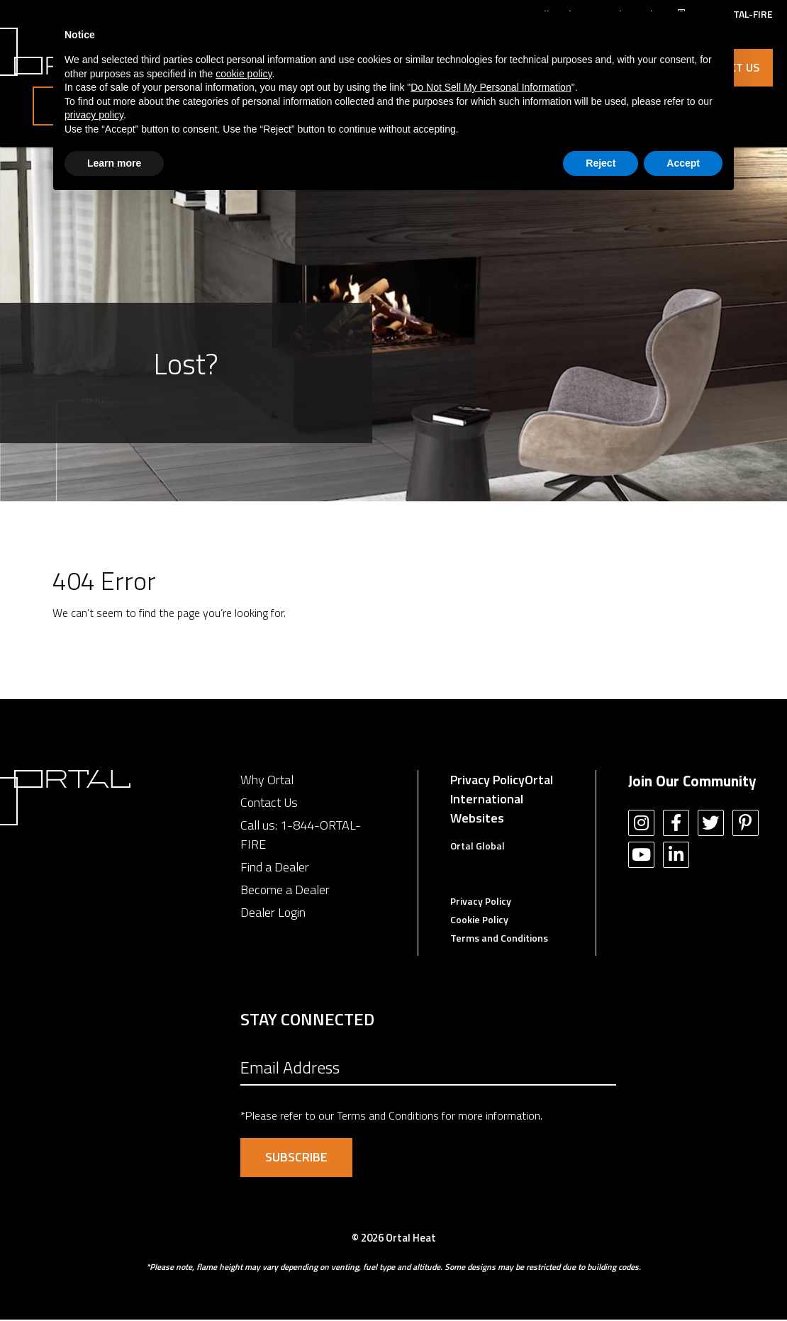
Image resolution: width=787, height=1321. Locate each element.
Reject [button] (600, 163)
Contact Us (269, 803)
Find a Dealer (274, 868)
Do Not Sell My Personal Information (491, 87)
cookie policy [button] (244, 73)
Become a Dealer (285, 891)
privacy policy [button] (94, 115)
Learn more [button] (114, 163)
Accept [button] (683, 163)
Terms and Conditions (499, 939)
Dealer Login (273, 913)
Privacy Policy (487, 781)
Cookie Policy (479, 920)
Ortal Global (477, 847)
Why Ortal (267, 781)
